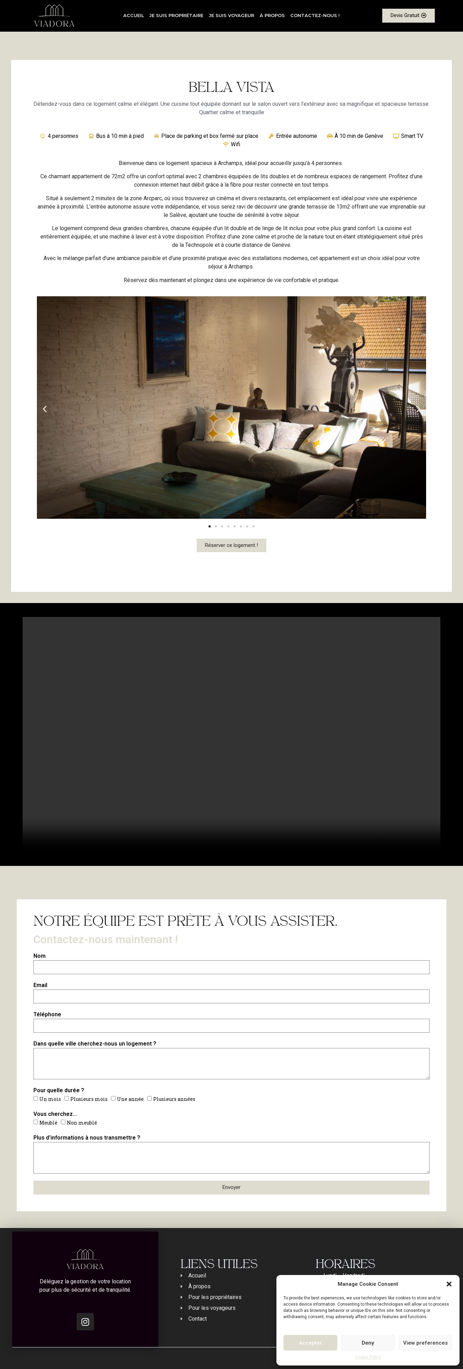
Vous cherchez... (55, 1114)
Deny (368, 1343)
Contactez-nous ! (315, 15)
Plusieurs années (174, 1099)
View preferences (425, 1343)
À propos (272, 15)
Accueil (133, 15)
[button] (449, 1284)
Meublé (48, 1122)
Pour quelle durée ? (58, 1090)
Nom (39, 956)
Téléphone (47, 1014)
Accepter (310, 1343)
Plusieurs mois (89, 1099)
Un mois (50, 1099)
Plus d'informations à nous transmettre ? (86, 1137)
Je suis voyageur (231, 15)
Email (40, 985)
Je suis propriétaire (176, 15)
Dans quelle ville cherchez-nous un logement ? (94, 1043)
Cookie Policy (368, 1357)
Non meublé (82, 1122)
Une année (130, 1099)
